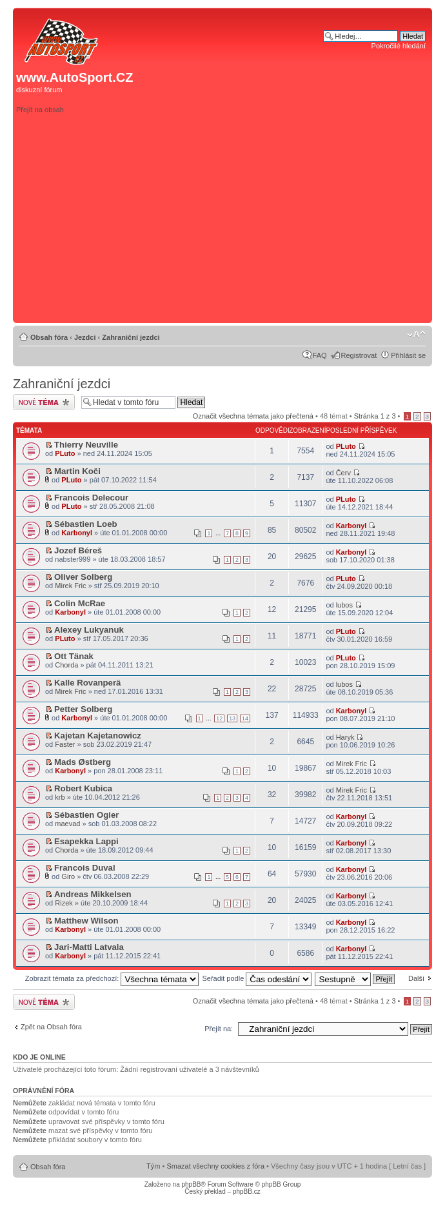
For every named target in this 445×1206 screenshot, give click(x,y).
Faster (65, 744)
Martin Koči (77, 471)
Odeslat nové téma (44, 402)
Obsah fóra (49, 337)
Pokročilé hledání (398, 46)
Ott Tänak (74, 656)
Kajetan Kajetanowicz (97, 735)
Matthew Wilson (86, 920)
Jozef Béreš (78, 550)
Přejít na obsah (40, 110)
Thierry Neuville (86, 445)
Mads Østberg (82, 762)
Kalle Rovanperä (87, 682)
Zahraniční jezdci (130, 337)
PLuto (65, 453)
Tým (153, 1166)
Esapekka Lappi (86, 841)
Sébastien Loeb (85, 524)
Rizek (64, 903)
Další (416, 978)
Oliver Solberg (83, 577)
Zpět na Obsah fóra (51, 1027)
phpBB (191, 1184)
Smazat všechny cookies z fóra (215, 1166)
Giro (68, 876)
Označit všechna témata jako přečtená (253, 416)
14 (245, 718)
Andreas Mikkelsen (92, 894)
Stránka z (375, 416)
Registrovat (359, 355)
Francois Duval (84, 868)
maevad (67, 823)
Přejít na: (218, 1029)
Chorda (66, 665)
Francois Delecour (91, 497)
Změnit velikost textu (416, 335)
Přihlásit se (408, 355)
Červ (343, 473)
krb (59, 797)
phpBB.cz (247, 1191)
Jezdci (85, 337)
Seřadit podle (257, 978)
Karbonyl (76, 533)
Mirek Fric (70, 585)
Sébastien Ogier (86, 815)
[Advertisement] (261, 228)
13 (232, 718)
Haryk (345, 737)
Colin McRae (79, 603)
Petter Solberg (83, 709)
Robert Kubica (83, 788)
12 (219, 718)
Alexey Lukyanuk (89, 630)
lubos (344, 605)
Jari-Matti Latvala (89, 947)
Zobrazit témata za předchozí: (112, 978)
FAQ (320, 355)
